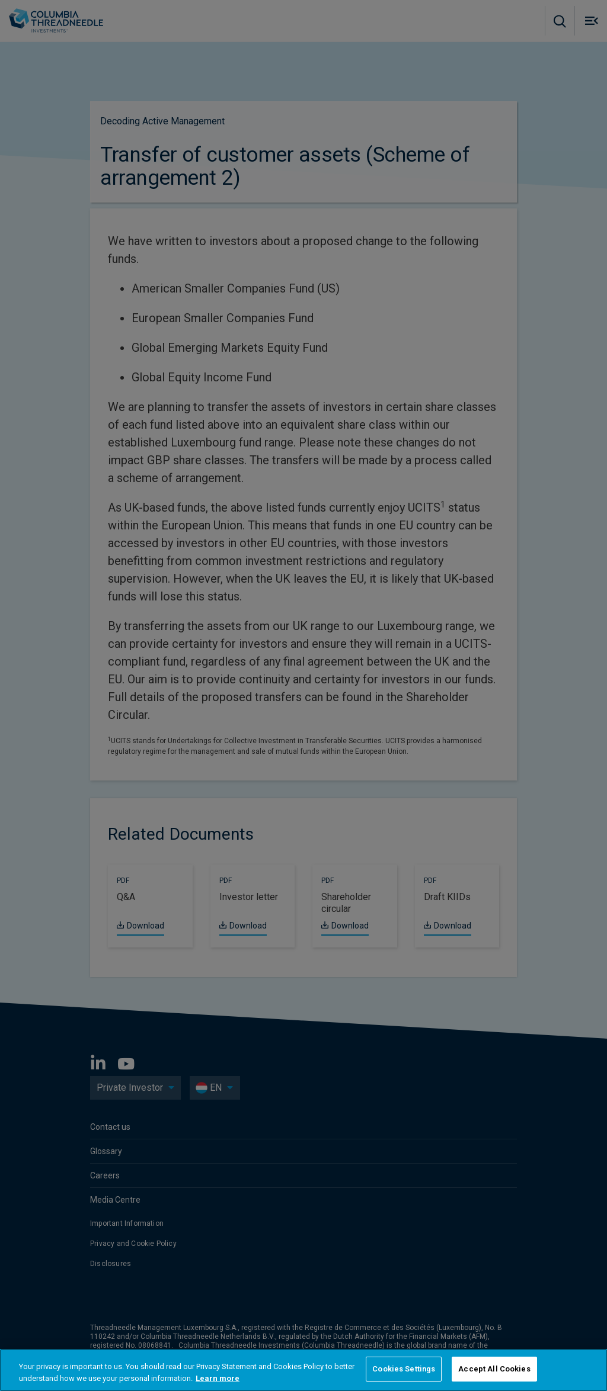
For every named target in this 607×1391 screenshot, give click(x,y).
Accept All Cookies (494, 1368)
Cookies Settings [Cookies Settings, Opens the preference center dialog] (403, 1368)
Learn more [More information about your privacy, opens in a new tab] (217, 1378)
